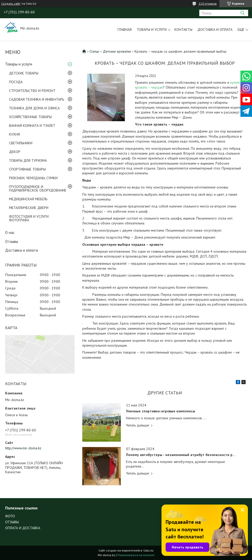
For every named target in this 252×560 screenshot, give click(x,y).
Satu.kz (148, 550)
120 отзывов (208, 3)
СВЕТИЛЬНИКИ (20, 143)
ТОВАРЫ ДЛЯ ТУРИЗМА (28, 160)
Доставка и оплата (214, 29)
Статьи (94, 51)
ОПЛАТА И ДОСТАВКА (22, 528)
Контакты (183, 29)
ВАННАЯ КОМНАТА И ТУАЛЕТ (32, 125)
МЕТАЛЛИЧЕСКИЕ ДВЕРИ (28, 207)
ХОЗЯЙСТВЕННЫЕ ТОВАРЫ (30, 117)
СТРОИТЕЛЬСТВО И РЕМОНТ (32, 90)
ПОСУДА (16, 82)
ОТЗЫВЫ (12, 522)
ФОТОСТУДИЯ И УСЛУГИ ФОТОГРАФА (29, 218)
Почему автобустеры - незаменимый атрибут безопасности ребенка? (181, 455)
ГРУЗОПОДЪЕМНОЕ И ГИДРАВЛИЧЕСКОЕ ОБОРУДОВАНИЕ (37, 188)
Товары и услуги (152, 29)
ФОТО (10, 516)
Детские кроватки (117, 51)
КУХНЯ (14, 134)
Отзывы (11, 241)
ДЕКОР (14, 151)
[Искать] (242, 13)
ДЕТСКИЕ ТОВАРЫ (23, 73)
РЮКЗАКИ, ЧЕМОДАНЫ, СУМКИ (33, 178)
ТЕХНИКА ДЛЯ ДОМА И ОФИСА (34, 108)
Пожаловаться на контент (136, 555)
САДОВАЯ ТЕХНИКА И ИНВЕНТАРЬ (36, 99)
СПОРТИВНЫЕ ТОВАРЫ (27, 169)
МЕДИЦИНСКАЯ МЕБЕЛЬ (28, 199)
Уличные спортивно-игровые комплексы (160, 411)
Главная (125, 29)
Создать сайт (10, 3)
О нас (10, 232)
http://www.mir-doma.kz (23, 448)
